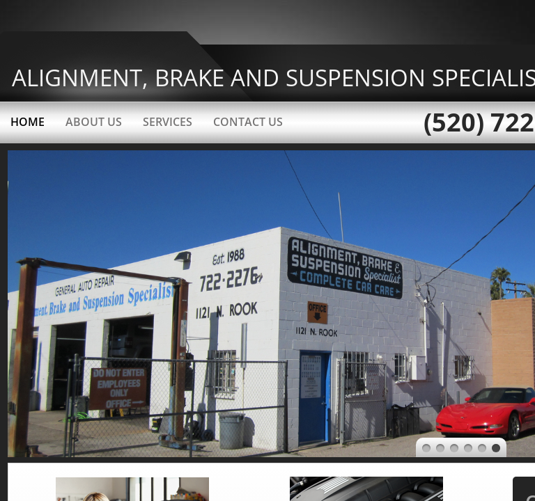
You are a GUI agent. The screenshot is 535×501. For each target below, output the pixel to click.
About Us (93, 121)
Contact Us (248, 121)
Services (167, 121)
